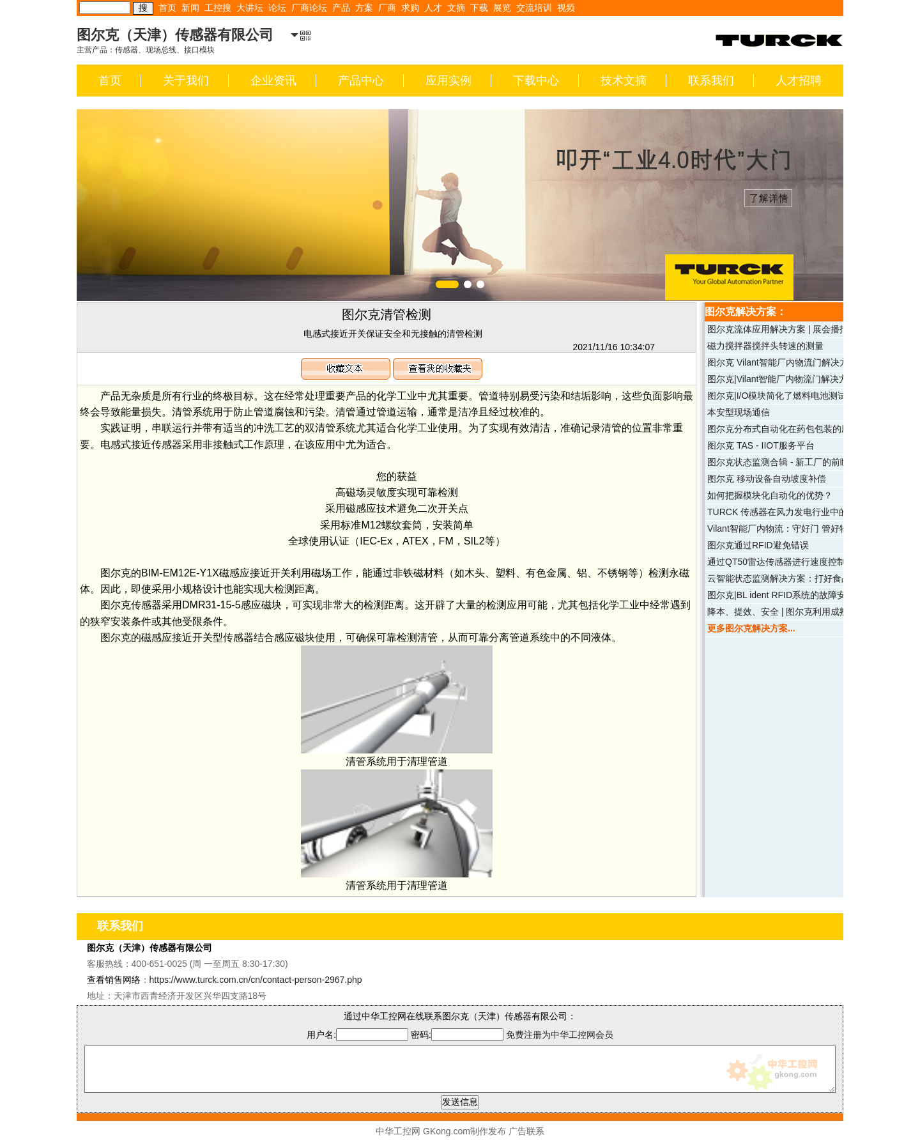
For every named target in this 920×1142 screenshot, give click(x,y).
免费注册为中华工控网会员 (559, 1035)
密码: (458, 1035)
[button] (447, 284)
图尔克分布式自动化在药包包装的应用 (783, 429)
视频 (566, 8)
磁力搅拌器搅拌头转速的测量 (765, 346)
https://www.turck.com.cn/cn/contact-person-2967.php (256, 980)
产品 (341, 8)
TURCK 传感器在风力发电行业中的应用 (786, 512)
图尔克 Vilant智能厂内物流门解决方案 (782, 362)
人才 (433, 8)
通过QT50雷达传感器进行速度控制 (776, 562)
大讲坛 (249, 8)
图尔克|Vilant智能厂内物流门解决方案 (782, 379)
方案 (364, 8)
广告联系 (526, 1131)
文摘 (456, 8)
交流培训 (534, 8)
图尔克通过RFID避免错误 (758, 545)
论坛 (277, 8)
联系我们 (711, 80)
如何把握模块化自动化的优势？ (769, 495)
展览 (502, 8)
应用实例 (448, 80)
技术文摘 (624, 80)
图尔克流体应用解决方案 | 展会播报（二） (791, 329)
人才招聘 (799, 80)
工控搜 (217, 8)
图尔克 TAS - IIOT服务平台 (761, 445)
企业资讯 (273, 80)
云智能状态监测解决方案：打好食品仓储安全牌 (801, 578)
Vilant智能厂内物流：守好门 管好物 (777, 528)
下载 (479, 8)
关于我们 (186, 80)
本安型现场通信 (738, 412)
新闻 (190, 8)
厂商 (387, 8)
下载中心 (536, 80)
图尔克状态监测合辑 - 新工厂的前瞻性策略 (791, 462)
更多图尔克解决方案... (751, 628)
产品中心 (361, 80)
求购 (410, 8)
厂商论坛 (309, 8)
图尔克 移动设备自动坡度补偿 (766, 479)
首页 (167, 8)
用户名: (357, 1035)
